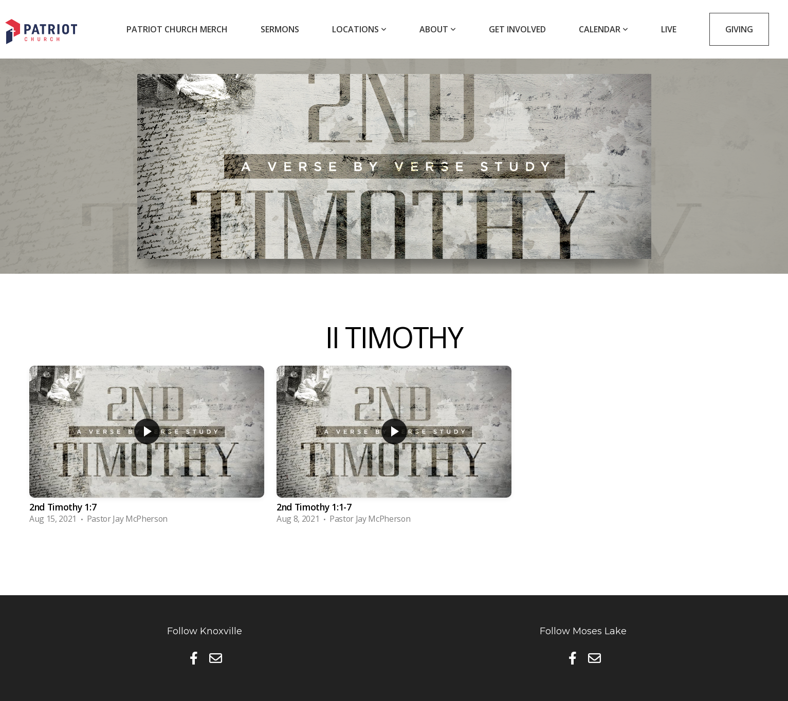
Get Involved (517, 29)
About (437, 29)
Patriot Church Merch (177, 29)
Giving (739, 29)
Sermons (280, 29)
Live (668, 29)
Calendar (603, 29)
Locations (359, 29)
